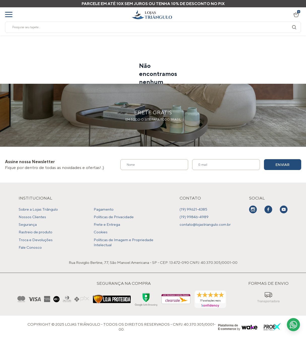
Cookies (101, 232)
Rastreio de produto (35, 232)
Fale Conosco (30, 247)
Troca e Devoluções (36, 239)
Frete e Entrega (107, 224)
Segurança (28, 224)
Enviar (283, 164)
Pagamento (104, 209)
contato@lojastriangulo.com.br (205, 224)
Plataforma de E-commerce (228, 326)
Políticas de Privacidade (114, 217)
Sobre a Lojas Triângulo (38, 209)
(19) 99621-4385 (193, 209)
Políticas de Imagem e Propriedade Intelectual (123, 242)
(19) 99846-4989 (194, 217)
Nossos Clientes (32, 217)
